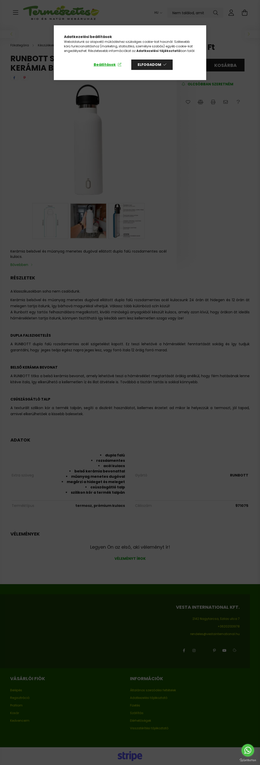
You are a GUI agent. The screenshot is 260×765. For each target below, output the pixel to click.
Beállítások (105, 64)
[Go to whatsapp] (247, 750)
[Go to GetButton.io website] (248, 759)
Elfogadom (149, 64)
